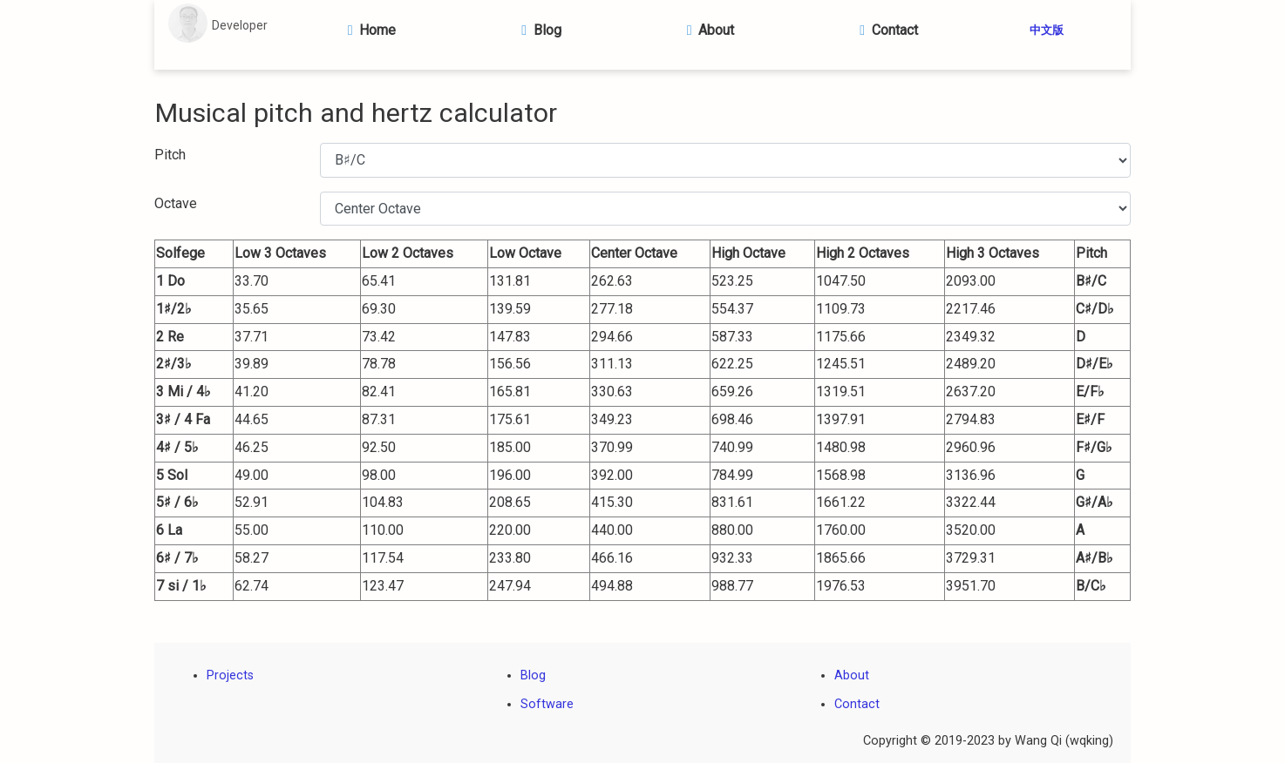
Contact (885, 30)
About (707, 30)
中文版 (1047, 30)
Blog (538, 30)
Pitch (170, 154)
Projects (230, 675)
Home (368, 30)
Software (547, 704)
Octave (175, 203)
